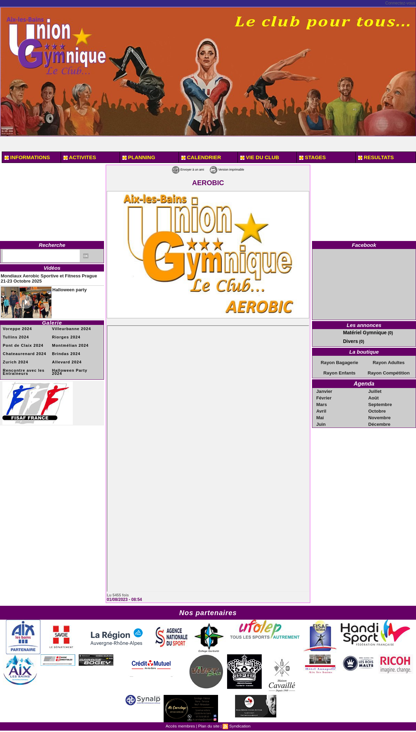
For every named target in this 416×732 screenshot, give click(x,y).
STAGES (312, 157)
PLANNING (138, 157)
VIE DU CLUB (259, 157)
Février (324, 394)
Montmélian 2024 (68, 342)
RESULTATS (376, 157)
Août (374, 394)
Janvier (324, 388)
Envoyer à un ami (178, 169)
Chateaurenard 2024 (22, 350)
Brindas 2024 (65, 350)
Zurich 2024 (14, 358)
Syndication (238, 725)
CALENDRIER (201, 157)
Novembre (379, 413)
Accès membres (182, 725)
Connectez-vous (400, 3)
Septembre (380, 400)
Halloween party (65, 286)
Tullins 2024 (15, 334)
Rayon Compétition (389, 371)
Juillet (375, 388)
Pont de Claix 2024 (21, 342)
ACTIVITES (79, 157)
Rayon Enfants (339, 371)
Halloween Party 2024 (73, 366)
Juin (321, 419)
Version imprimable (235, 169)
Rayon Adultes (388, 361)
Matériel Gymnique (361, 332)
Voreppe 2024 (16, 326)
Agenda (364, 381)
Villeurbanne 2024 (69, 326)
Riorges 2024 (65, 334)
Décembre (379, 419)
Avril (321, 407)
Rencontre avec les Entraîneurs (22, 367)
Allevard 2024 (65, 358)
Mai (320, 413)
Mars (322, 400)
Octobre (377, 407)
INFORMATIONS (27, 157)
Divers (349, 340)
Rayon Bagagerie (339, 361)
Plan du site (208, 725)
